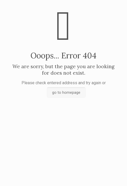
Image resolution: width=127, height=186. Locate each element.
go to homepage (66, 92)
